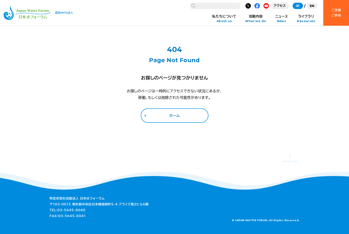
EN (312, 6)
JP (298, 6)
